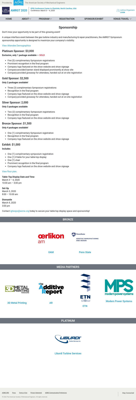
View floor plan (9, 171)
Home (9, 19)
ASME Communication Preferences (56, 393)
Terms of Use (23, 393)
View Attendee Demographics (16, 45)
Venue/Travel (121, 19)
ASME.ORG (5, 393)
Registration (66, 19)
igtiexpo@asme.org (19, 211)
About (25, 19)
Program (44, 19)
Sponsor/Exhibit (93, 19)
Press (14, 393)
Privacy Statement (36, 393)
